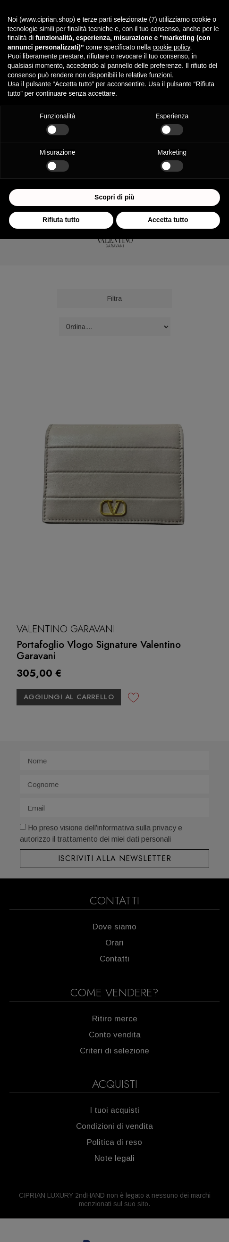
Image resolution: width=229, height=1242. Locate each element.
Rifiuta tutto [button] (61, 220)
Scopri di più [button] (114, 197)
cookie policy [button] (171, 47)
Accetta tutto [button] (168, 220)
